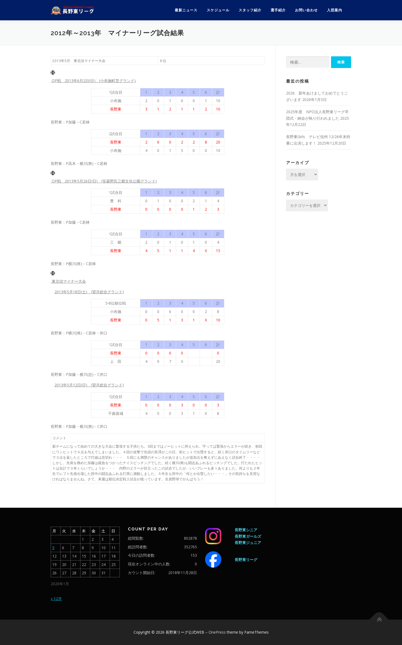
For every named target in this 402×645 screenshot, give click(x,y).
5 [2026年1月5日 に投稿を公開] (53, 547)
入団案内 (334, 10)
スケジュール (218, 10)
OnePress (217, 632)
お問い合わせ (306, 10)
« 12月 (56, 598)
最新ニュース (186, 10)
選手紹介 (278, 10)
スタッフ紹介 (250, 10)
